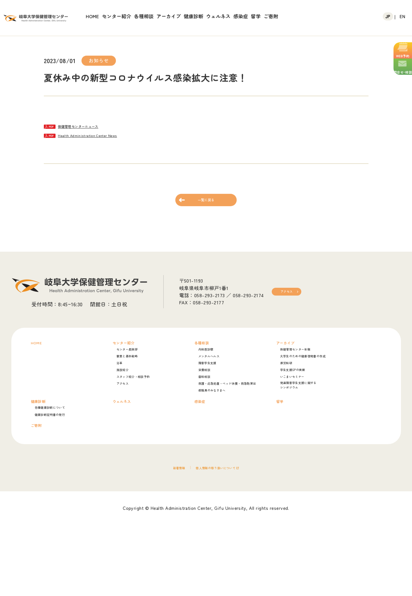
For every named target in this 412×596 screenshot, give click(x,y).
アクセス (291, 306)
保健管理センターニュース (101, 126)
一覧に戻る (206, 210)
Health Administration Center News (112, 137)
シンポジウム (308, 431)
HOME (92, 16)
